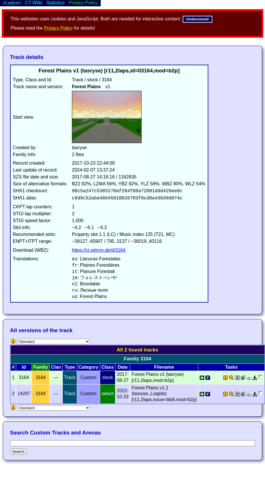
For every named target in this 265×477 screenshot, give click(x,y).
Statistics (55, 2)
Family (40, 367)
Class (107, 367)
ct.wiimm (12, 2)
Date (123, 367)
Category (88, 367)
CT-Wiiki (33, 2)
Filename (164, 367)
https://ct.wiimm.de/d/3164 (98, 250)
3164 (41, 377)
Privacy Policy (58, 28)
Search (18, 451)
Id (24, 367)
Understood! (197, 19)
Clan (56, 367)
